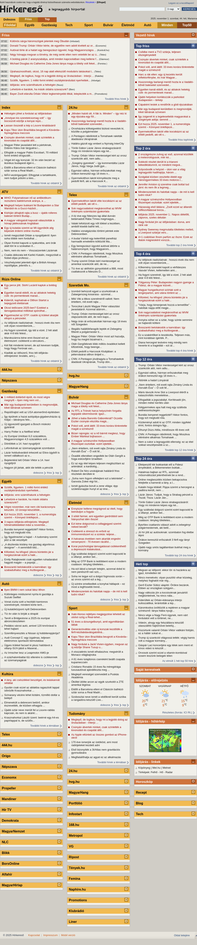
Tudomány (77, 713)
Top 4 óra (143, 254)
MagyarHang (78, 386)
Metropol (76, 835)
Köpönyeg (144, 767)
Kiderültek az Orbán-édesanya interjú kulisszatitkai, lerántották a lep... (160, 602)
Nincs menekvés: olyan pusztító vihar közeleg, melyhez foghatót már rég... (165, 579)
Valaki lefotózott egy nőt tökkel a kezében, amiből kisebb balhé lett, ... (95, 225)
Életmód (127, 25)
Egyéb (29, 25)
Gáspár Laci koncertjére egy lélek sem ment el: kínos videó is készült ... (165, 647)
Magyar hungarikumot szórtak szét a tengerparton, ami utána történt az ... (159, 291)
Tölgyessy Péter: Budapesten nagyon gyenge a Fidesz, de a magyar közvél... (166, 284)
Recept (141, 792)
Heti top (142, 564)
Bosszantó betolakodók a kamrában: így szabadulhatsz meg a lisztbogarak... (161, 329)
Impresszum (50, 935)
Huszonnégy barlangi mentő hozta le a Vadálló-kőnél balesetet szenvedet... (166, 83)
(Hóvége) (95, 80)
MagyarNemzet (13, 831)
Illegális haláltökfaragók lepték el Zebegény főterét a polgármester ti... (96, 330)
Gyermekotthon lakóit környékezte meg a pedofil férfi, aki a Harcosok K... (95, 180)
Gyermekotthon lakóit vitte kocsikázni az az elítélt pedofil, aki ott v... (163, 133)
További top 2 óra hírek (179, 245)
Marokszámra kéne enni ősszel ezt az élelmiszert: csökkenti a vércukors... (26, 339)
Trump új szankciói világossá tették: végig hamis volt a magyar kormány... (166, 639)
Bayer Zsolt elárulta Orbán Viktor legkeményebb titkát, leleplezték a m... (52, 93)
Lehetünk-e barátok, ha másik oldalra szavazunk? (39, 89)
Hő (161, 772)
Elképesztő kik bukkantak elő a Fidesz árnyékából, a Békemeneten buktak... (160, 466)
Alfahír (7, 874)
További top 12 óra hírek (179, 449)
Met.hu (156, 767)
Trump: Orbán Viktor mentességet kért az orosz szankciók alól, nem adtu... (166, 367)
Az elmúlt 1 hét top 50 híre (177, 660)
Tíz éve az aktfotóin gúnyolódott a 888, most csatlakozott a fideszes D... (97, 270)
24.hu (73, 107)
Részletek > (91, 2)
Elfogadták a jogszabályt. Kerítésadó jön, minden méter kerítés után (162, 401)
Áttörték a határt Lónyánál (153, 380)
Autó (147, 25)
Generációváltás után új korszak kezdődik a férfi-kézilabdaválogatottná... (96, 631)
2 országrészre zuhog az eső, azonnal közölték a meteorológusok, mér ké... (165, 156)
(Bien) (72, 89)
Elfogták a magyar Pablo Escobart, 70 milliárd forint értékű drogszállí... (31, 154)
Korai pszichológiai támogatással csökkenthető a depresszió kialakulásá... (98, 548)
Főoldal (10, 25)
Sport (88, 25)
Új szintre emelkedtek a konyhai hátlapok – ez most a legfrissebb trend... (98, 585)
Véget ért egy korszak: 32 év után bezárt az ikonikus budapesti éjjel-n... (29, 161)
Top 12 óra (144, 359)
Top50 (187, 25)
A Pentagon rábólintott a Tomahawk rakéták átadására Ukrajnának (96, 138)
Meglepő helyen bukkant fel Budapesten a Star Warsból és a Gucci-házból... (31, 207)
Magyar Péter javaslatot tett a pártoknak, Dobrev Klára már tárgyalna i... (28, 146)
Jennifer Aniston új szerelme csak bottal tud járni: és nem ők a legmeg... (163, 186)
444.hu (7, 369)
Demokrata (10, 820)
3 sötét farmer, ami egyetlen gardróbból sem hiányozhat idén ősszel (97, 518)
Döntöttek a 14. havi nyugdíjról (22, 443)
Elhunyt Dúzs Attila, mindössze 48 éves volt (163, 429)
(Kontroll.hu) (103, 50)
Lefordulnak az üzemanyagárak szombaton (29, 448)
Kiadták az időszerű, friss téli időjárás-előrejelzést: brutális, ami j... (26, 354)
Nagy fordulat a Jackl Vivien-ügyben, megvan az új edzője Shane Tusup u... (99, 646)
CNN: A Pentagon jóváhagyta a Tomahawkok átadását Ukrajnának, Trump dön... (97, 360)
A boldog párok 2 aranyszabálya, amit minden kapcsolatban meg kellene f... (54, 59)
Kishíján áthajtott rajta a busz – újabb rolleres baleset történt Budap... (30, 214)
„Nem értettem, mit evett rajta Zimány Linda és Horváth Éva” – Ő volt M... (165, 386)
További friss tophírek (180, 139)
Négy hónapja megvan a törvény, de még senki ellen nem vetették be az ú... (55, 54)
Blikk (6, 853)
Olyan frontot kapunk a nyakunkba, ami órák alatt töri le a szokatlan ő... (30, 244)
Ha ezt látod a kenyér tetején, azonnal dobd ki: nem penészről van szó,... (98, 570)
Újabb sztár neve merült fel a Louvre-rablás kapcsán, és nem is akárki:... (29, 711)
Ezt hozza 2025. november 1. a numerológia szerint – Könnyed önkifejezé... (164, 126)
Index (6, 107)
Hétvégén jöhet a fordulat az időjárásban (28, 113)
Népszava (9, 380)
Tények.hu (77, 868)
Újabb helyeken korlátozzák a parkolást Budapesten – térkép (161, 98)
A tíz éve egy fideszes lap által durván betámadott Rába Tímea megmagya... (93, 217)
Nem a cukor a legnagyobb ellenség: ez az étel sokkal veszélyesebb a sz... (165, 443)
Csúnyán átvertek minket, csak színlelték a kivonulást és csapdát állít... (163, 61)
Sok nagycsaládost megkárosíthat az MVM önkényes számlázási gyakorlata (163, 314)
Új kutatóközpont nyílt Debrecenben (25, 609)
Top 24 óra (144, 458)
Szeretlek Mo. (79, 285)
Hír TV (6, 810)
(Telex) (103, 54)
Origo (6, 756)
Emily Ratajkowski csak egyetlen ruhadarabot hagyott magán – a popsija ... (30, 561)
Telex (6, 734)
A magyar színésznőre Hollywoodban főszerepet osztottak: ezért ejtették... (160, 201)
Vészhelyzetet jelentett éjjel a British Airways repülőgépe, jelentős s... (30, 264)
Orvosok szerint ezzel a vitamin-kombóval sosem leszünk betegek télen (162, 654)
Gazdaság (49, 25)
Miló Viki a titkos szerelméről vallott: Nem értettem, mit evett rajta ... (95, 300)
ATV (5, 192)
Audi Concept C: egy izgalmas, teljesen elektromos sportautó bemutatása (27, 639)
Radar (169, 772)
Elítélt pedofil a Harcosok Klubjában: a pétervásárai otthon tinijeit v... (93, 353)
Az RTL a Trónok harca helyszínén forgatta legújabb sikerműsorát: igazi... (96, 412)
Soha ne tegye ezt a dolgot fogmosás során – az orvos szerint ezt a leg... (97, 578)
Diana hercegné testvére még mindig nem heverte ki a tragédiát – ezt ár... (162, 344)
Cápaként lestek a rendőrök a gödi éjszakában (165, 104)
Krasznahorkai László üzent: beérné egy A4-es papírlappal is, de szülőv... (31, 719)
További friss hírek (115, 98)
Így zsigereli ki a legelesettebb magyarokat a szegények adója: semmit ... (164, 118)
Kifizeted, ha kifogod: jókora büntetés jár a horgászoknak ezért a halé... (162, 299)
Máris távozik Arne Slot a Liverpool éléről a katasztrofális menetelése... (163, 394)
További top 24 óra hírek (179, 555)
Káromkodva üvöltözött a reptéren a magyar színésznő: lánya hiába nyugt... (164, 609)
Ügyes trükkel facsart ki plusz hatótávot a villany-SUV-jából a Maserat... (28, 647)
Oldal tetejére (182, 935)
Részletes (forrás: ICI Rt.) (177, 712)
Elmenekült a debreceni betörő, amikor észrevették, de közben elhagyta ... (27, 704)
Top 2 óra (143, 148)
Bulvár (108, 25)
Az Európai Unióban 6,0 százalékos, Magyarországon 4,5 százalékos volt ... (27, 438)
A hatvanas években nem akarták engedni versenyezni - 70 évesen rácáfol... (95, 540)
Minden (167, 25)
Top (47, 19)
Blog (139, 803)
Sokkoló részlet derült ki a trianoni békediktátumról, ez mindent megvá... (160, 163)
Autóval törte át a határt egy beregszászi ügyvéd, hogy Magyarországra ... (53, 50)
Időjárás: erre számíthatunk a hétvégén (33, 84)
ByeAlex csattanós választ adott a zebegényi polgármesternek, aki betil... (164, 526)
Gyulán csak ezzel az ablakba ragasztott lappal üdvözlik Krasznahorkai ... (31, 689)
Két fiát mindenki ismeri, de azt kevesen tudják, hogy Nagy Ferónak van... (31, 347)
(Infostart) (75, 41)
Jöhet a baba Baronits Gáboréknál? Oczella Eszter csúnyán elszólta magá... (96, 420)
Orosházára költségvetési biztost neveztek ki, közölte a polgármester (97, 130)
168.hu (74, 825)
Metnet (167, 767)
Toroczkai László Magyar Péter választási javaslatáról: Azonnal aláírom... (95, 308)
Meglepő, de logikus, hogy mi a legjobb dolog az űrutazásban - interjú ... (52, 75)
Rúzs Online (11, 279)
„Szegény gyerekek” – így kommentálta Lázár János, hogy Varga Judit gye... (97, 165)
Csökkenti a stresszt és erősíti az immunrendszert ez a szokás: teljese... (93, 533)
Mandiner (9, 799)
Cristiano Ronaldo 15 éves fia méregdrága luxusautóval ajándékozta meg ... (96, 668)
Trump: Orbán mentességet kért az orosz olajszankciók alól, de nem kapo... (95, 315)
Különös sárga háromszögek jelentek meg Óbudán (40, 41)
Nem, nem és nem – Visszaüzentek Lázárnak (30, 250)
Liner (73, 921)
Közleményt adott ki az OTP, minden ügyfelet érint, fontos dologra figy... (164, 424)
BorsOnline (10, 863)
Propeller (9, 788)
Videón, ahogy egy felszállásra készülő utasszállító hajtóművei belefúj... (161, 624)
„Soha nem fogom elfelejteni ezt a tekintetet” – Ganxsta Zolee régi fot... (98, 480)
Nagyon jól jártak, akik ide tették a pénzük (28, 467)
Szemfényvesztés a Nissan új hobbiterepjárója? (32, 633)
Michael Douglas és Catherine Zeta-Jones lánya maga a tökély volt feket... (53, 63)
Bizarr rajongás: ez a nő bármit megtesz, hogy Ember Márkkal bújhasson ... (98, 435)
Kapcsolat (34, 935)
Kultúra (7, 674)
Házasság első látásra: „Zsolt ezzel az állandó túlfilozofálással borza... (165, 208)
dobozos (38, 472)
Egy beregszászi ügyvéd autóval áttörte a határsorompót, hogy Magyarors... (95, 247)
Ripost (74, 857)
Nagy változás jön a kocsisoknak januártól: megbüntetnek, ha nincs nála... (163, 594)
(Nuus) (59, 85)
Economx (9, 777)
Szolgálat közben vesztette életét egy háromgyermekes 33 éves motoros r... (160, 178)
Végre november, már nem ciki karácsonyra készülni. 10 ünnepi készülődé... (29, 508)
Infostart (75, 814)
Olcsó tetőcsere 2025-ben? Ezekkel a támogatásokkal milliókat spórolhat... (26, 309)
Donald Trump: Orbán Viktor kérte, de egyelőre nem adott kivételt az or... (52, 45)
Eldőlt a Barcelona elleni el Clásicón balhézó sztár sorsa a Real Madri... (30, 169)
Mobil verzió (68, 935)
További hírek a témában (44, 725)
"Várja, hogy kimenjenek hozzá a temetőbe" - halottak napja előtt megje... (164, 306)
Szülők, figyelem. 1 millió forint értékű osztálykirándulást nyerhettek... (50, 80)
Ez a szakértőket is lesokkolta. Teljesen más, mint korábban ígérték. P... (164, 336)
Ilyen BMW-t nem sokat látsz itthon (24, 589)
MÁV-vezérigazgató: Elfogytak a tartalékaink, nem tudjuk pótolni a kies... (30, 177)
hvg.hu (74, 376)
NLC (5, 842)
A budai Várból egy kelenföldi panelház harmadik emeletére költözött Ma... (94, 240)
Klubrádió (76, 911)
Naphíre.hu (77, 889)
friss (49, 472)
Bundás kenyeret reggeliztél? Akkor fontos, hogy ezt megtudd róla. (163, 416)
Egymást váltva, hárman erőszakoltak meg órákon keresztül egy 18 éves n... (163, 374)
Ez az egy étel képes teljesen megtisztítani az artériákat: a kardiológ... (97, 465)
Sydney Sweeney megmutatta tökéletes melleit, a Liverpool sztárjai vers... (166, 231)
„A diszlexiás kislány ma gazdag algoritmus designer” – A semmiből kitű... (29, 546)
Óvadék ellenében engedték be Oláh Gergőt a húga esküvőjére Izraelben (98, 457)
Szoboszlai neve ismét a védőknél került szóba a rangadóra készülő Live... (98, 698)
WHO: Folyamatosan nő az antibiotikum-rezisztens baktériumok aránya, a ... (28, 199)
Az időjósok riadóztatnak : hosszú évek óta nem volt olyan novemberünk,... (166, 261)
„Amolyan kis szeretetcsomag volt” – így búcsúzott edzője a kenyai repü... (27, 119)
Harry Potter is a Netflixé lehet (21, 431)
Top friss (142, 46)
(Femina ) (102, 63)
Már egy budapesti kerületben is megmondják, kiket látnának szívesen (165, 110)
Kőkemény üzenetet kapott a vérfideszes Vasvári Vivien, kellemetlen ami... (162, 269)
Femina (74, 878)
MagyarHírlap (12, 885)
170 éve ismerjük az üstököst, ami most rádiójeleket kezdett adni (94, 744)
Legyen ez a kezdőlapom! (181, 3)
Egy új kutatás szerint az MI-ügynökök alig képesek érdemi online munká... (29, 229)
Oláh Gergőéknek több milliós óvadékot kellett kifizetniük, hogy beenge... (98, 345)
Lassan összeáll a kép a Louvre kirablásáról (29, 125)
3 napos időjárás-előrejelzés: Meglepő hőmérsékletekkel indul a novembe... (26, 523)
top (57, 472)
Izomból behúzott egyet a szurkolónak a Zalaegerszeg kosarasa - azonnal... (94, 293)
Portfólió (75, 803)
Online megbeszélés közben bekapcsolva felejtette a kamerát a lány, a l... (162, 481)
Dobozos (9, 19)
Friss (28, 19)
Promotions (78, 900)
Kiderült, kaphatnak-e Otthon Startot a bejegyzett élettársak (26, 302)
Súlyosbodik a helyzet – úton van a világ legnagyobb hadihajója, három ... (161, 171)
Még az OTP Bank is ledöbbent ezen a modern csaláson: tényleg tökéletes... (165, 519)
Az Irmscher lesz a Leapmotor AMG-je (26, 652)
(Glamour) (104, 59)
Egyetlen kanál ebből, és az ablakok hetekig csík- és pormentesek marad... (164, 91)
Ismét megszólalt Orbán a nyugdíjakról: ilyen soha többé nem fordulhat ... (30, 237)
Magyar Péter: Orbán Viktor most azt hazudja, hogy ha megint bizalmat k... (98, 338)
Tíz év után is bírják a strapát (21, 613)
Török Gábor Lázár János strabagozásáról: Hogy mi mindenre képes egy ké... (163, 504)
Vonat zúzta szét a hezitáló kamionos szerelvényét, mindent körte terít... (26, 603)
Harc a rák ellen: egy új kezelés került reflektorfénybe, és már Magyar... (160, 76)
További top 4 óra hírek (179, 350)
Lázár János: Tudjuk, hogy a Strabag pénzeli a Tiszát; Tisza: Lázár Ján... (165, 496)
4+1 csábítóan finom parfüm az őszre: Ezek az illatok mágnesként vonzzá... (165, 238)
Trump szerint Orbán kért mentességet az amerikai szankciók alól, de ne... (95, 262)
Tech (69, 25)
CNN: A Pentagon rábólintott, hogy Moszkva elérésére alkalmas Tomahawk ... (164, 436)
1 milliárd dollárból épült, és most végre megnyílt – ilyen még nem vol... (27, 399)
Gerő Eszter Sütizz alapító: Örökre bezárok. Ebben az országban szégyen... (163, 587)
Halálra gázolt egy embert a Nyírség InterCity (97, 143)
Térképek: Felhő (147, 772)
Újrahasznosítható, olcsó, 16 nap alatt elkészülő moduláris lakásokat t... (52, 71)
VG (71, 846)
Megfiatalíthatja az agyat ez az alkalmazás (96, 757)
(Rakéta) (99, 76)
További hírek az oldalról (45, 183)
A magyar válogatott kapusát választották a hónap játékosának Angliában (29, 222)
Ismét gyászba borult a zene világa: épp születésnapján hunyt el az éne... (94, 487)
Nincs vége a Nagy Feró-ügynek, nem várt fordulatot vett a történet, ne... (163, 617)
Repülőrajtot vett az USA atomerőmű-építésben (32, 412)
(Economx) (100, 45)
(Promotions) (100, 94)
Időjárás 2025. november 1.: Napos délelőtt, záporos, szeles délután (163, 216)
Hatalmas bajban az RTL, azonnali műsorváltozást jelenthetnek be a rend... (161, 474)
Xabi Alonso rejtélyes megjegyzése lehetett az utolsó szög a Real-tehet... (98, 616)
